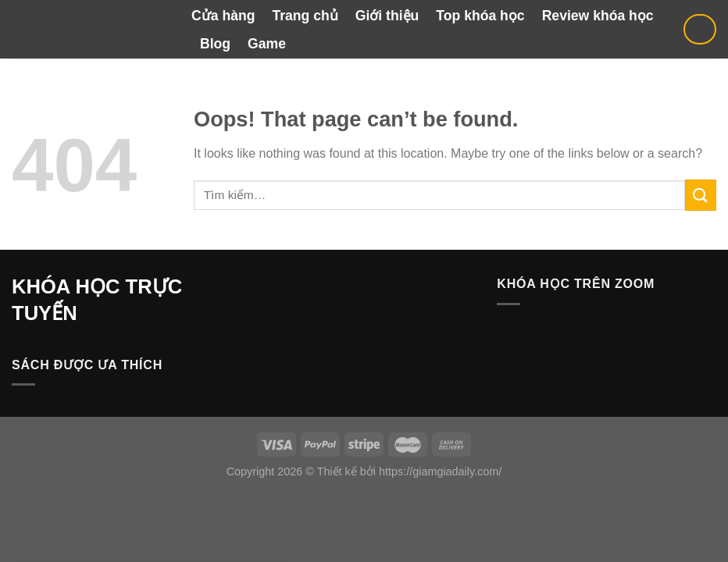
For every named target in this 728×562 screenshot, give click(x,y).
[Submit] (700, 195)
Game (267, 44)
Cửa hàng (223, 15)
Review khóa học (598, 15)
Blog (215, 44)
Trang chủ (304, 15)
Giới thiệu (387, 15)
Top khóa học (480, 15)
